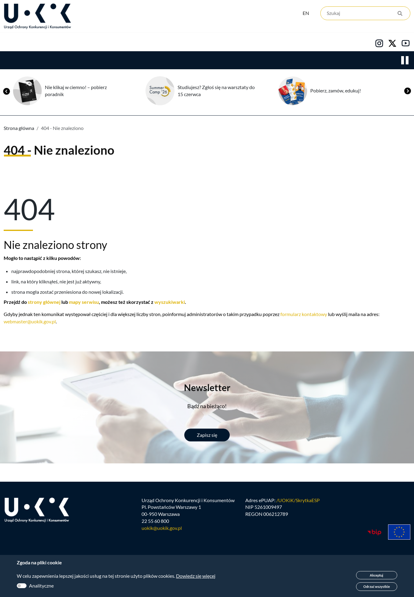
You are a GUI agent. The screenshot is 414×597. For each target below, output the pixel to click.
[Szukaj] (365, 14)
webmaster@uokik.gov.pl (30, 322)
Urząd (11, 43)
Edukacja (164, 43)
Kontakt (252, 43)
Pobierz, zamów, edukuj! (335, 92)
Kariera (209, 43)
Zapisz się (207, 436)
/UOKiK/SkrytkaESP (298, 504)
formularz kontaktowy (303, 315)
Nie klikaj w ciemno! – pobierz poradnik (76, 91)
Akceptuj (376, 575)
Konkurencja (58, 43)
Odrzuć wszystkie (376, 586)
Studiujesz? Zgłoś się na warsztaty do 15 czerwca (216, 91)
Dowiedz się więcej (195, 576)
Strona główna (19, 129)
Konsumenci (113, 43)
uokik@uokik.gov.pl (162, 532)
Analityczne (41, 585)
